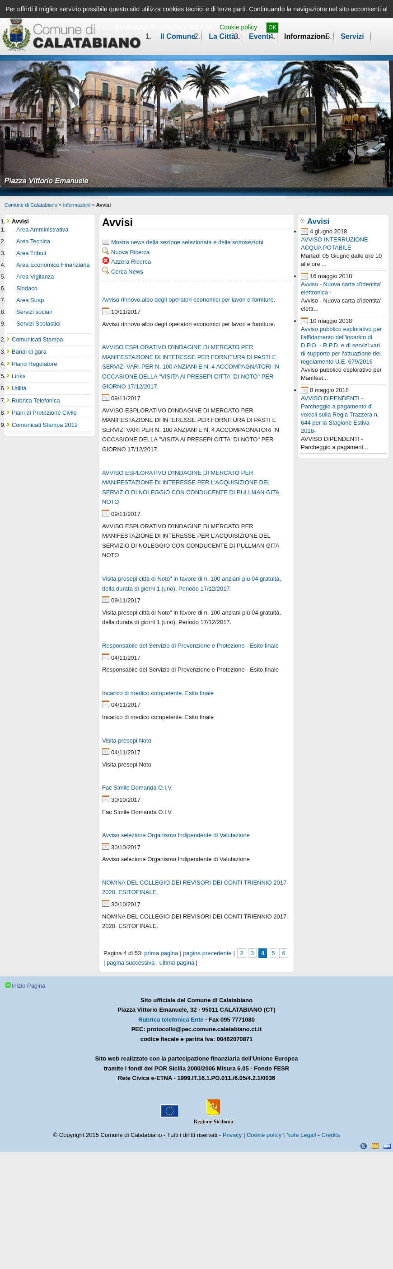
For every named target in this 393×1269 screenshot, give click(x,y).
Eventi (260, 36)
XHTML (387, 1146)
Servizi (352, 36)
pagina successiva (130, 962)
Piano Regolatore (34, 363)
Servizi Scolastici (38, 323)
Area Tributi (31, 253)
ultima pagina (176, 962)
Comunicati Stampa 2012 (45, 424)
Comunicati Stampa (37, 339)
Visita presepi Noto (126, 740)
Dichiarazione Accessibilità (363, 1146)
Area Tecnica (33, 241)
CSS (375, 1146)
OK (272, 27)
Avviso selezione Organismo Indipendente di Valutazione (176, 835)
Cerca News (127, 271)
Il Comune (177, 36)
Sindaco (26, 288)
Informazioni (305, 36)
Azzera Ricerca (131, 261)
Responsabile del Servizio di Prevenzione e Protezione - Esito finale (190, 645)
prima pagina (161, 953)
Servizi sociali (34, 311)
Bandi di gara (29, 351)
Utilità (19, 388)
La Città (222, 36)
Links (18, 376)
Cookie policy (238, 27)
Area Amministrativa (42, 229)
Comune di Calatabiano (31, 205)
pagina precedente (207, 953)
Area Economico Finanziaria (53, 264)
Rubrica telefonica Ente (170, 1019)
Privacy (232, 1135)
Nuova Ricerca (130, 252)
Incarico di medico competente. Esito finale (158, 693)
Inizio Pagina (28, 985)
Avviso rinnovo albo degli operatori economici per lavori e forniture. (188, 299)
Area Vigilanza (35, 276)
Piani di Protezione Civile (44, 412)
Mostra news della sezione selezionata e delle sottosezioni (187, 242)
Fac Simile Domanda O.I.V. (137, 787)
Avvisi (318, 221)
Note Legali (301, 1135)
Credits (330, 1135)
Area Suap (30, 300)
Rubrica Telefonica (36, 400)
